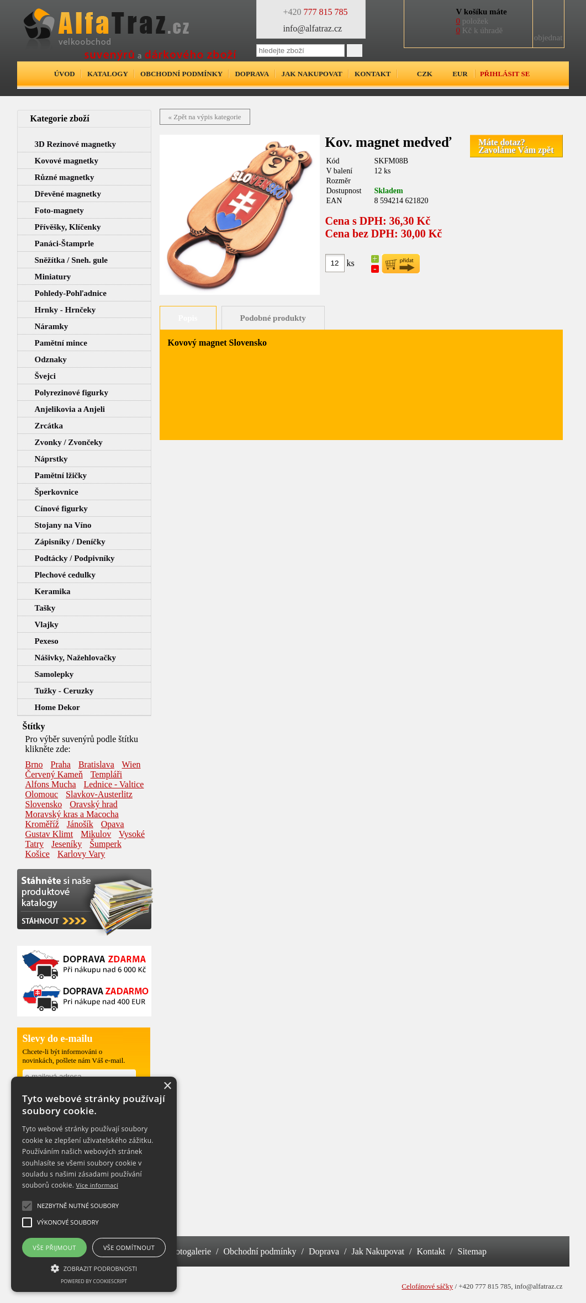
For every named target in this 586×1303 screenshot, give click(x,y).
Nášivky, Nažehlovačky (76, 657)
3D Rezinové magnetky (75, 144)
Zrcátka (49, 425)
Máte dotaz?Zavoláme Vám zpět (516, 146)
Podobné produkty (273, 318)
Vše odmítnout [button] (129, 1247)
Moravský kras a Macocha (72, 814)
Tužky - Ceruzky (64, 690)
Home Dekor (57, 707)
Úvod (64, 74)
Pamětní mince (61, 342)
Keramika (53, 591)
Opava (112, 824)
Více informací (97, 1185)
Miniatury (53, 276)
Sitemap (472, 1251)
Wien (131, 764)
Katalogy (107, 74)
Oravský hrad (94, 804)
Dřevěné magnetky (68, 193)
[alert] (94, 1184)
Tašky (45, 607)
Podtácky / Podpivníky (75, 558)
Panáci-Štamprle (64, 243)
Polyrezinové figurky (71, 392)
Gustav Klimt (49, 834)
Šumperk (105, 844)
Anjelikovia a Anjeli (70, 409)
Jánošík (80, 824)
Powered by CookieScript (94, 1281)
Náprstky (51, 458)
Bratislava (96, 764)
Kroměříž (42, 824)
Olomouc (42, 794)
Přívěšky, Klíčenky (68, 227)
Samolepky (54, 674)
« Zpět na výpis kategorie (204, 117)
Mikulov (96, 834)
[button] (94, 1268)
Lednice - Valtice (113, 784)
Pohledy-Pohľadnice (71, 293)
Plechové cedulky (65, 574)
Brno (34, 764)
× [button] (167, 1086)
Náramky (51, 326)
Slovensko (43, 804)
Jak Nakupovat (378, 1251)
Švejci (45, 376)
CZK (424, 74)
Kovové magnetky (66, 160)
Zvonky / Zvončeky (69, 442)
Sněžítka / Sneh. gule (71, 260)
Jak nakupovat (311, 74)
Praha (61, 764)
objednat (548, 37)
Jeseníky (66, 844)
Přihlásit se (505, 74)
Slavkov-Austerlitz (99, 794)
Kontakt (373, 74)
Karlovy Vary (81, 854)
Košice (37, 854)
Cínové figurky (61, 508)
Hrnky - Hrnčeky (65, 309)
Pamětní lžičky (61, 475)
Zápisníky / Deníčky (70, 541)
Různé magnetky (64, 177)
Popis (188, 318)
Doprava (252, 74)
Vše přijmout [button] (54, 1247)
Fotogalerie (191, 1251)
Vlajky (47, 624)
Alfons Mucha (50, 784)
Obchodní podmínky (181, 74)
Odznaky (51, 359)
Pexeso (47, 641)
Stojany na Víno (63, 525)
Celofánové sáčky (427, 1286)
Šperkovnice (56, 492)
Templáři (107, 774)
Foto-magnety (59, 210)
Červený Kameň (54, 774)
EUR (459, 74)
